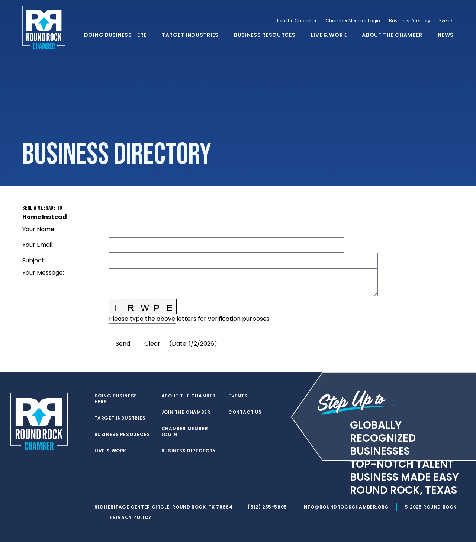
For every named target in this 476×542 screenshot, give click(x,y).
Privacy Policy (131, 517)
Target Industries (190, 35)
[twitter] (98, 485)
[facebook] (113, 485)
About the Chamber (392, 35)
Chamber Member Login (352, 21)
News (446, 35)
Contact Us (245, 412)
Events (446, 21)
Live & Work (329, 35)
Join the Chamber (296, 21)
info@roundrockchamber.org (345, 507)
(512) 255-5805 (267, 507)
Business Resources (265, 35)
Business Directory (409, 21)
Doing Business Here (115, 35)
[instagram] (128, 485)
